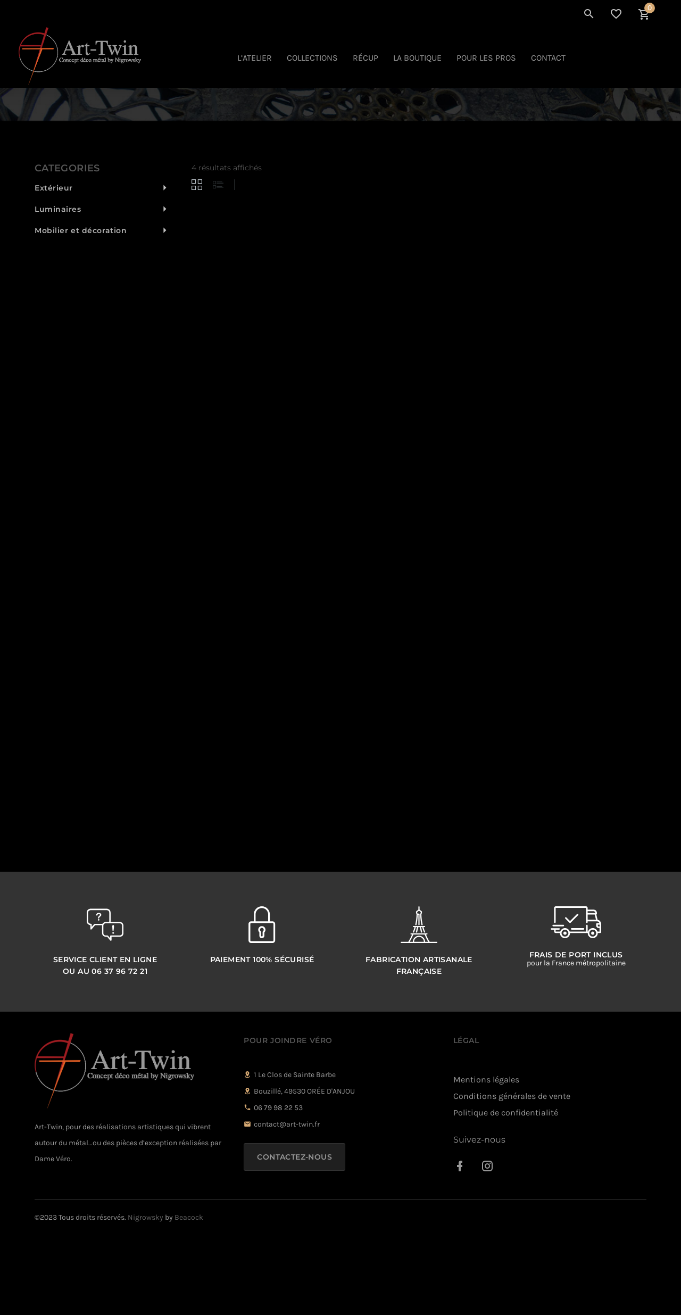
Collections (312, 58)
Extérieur (54, 266)
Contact (548, 58)
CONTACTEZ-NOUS (294, 1235)
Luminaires (58, 288)
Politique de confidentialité (505, 1191)
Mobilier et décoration (81, 309)
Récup (365, 58)
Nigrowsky (145, 1296)
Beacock (189, 1296)
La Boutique (417, 58)
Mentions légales (486, 1158)
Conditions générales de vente (511, 1175)
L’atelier (254, 58)
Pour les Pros (486, 58)
